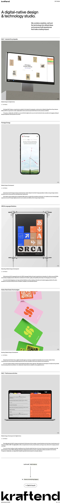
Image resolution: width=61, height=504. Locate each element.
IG (56, 502)
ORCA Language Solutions (8, 206)
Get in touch (30, 485)
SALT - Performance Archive (9, 373)
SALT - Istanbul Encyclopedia (9, 39)
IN (59, 502)
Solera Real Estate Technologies (10, 290)
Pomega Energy (5, 122)
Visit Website (4, 104)
